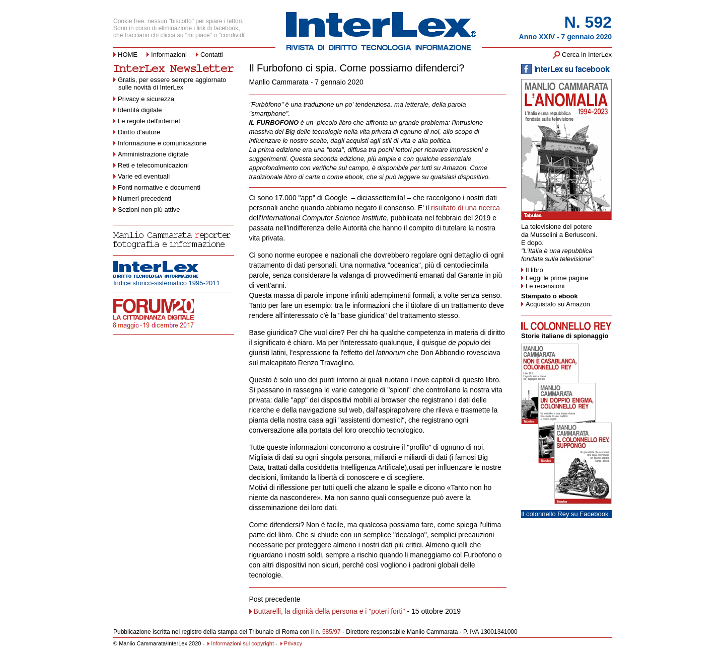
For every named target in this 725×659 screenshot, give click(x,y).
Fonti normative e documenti (159, 187)
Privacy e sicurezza (146, 99)
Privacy (291, 643)
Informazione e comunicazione (162, 143)
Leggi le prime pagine (557, 278)
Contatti (211, 54)
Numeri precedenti (144, 198)
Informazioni (169, 54)
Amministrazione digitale (153, 154)
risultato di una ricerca (465, 208)
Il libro (534, 270)
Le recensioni (545, 286)
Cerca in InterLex (587, 54)
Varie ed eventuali (144, 176)
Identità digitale (140, 110)
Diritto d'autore (139, 132)
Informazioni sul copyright (240, 643)
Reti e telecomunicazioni (153, 165)
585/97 (331, 631)
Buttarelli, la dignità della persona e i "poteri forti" (329, 611)
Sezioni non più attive (149, 209)
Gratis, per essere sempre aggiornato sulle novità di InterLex (169, 83)
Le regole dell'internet (149, 121)
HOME (127, 54)
